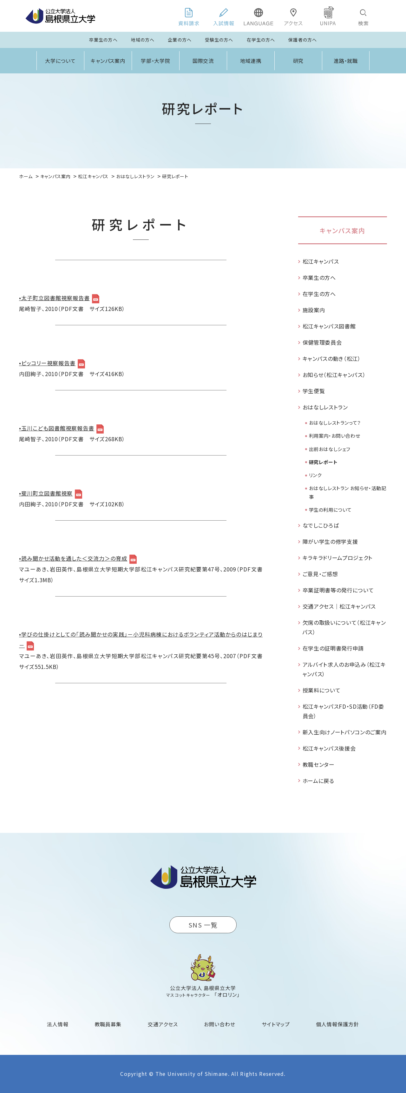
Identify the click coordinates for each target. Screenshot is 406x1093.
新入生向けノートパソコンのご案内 (345, 732)
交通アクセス (163, 1024)
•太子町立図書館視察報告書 (54, 298)
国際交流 (203, 60)
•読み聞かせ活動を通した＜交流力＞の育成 (73, 558)
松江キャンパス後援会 (329, 748)
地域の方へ (143, 40)
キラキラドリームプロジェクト (338, 558)
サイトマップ (276, 1024)
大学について (60, 60)
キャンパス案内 (108, 60)
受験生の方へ (219, 40)
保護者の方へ (302, 40)
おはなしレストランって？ (335, 422)
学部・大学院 (156, 60)
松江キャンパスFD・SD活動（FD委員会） (343, 711)
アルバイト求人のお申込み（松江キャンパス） (344, 669)
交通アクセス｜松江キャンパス (339, 606)
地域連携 (251, 60)
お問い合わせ (219, 1024)
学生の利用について (330, 509)
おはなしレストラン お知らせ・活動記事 (347, 492)
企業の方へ (180, 40)
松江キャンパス (321, 261)
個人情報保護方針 (337, 1024)
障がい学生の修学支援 (330, 541)
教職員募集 (108, 1024)
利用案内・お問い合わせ (334, 435)
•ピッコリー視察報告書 (47, 363)
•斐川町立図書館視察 (46, 493)
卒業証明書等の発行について (338, 590)
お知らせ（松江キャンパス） (334, 375)
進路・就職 (346, 60)
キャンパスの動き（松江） (332, 358)
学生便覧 (314, 391)
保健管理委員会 (322, 342)
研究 (298, 60)
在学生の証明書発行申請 (333, 648)
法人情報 (58, 1024)
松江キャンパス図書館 (329, 326)
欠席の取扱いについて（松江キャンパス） (344, 627)
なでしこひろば (321, 525)
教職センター (319, 764)
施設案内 (314, 310)
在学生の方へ (261, 40)
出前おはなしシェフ (329, 449)
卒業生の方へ (103, 40)
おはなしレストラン (325, 407)
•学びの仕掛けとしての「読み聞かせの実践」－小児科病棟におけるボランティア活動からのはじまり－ (141, 639)
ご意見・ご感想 (320, 574)
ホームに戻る (318, 781)
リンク (315, 475)
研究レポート (323, 462)
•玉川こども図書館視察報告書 (56, 428)
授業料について (322, 690)
